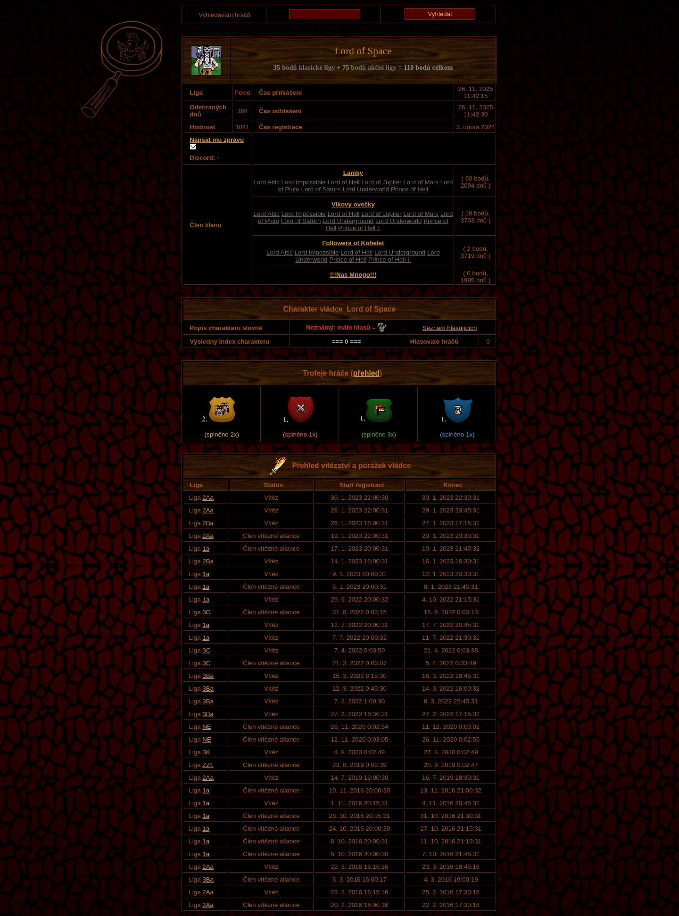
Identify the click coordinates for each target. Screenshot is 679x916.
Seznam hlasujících (449, 327)
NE (206, 726)
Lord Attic (266, 182)
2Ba (208, 523)
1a (205, 548)
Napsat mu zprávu (217, 139)
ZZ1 (208, 764)
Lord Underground (348, 220)
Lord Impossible (304, 182)
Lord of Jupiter (381, 182)
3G (206, 612)
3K (206, 752)
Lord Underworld (366, 189)
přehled (366, 373)
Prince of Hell (409, 189)
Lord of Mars (421, 182)
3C (206, 650)
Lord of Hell (343, 182)
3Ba (208, 675)
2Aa (208, 497)
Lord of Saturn (320, 189)
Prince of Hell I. (359, 227)
